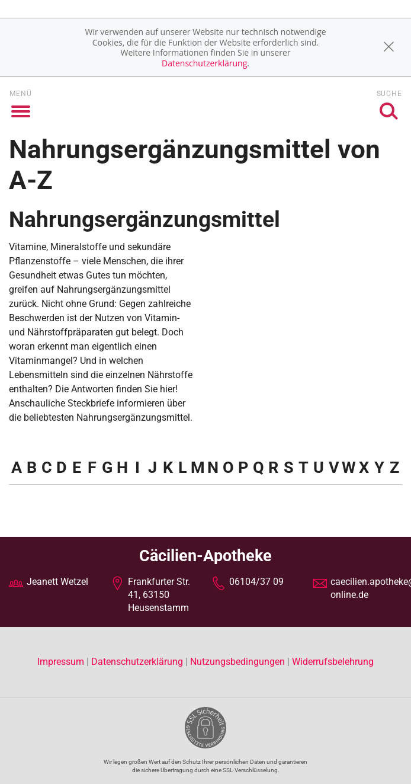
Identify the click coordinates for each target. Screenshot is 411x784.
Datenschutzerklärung (204, 63)
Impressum (61, 661)
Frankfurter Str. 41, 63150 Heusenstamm (159, 595)
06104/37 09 (256, 581)
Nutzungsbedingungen (237, 661)
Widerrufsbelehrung (333, 661)
